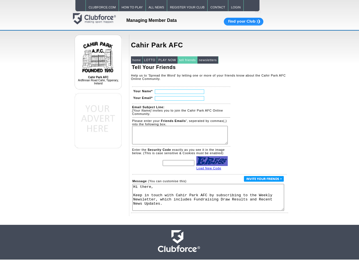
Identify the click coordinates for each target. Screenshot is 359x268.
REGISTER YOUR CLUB (187, 7)
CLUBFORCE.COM (102, 7)
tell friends (187, 60)
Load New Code (208, 171)
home (136, 60)
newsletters (208, 60)
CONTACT (217, 7)
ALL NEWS (156, 7)
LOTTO (149, 60)
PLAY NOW (167, 60)
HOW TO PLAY (132, 7)
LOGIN (236, 7)
